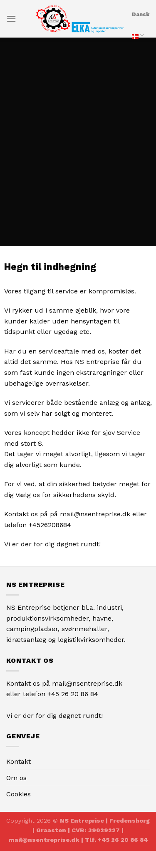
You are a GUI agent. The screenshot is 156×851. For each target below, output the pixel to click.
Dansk (141, 28)
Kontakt (18, 761)
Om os (16, 778)
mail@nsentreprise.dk (87, 683)
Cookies (18, 794)
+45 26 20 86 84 (72, 694)
